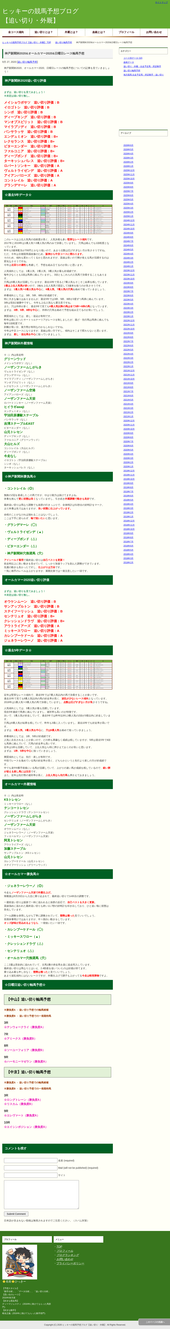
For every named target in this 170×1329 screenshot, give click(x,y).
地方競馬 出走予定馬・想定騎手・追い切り (143, 75)
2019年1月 (128, 516)
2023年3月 (128, 308)
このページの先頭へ (155, 1322)
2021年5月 (128, 400)
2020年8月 (128, 437)
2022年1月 (128, 366)
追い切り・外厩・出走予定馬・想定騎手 (142, 66)
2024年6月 (128, 245)
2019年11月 (129, 475)
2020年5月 (128, 450)
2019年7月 (128, 491)
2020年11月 (129, 425)
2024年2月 (128, 262)
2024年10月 (129, 229)
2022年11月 (129, 325)
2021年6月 (128, 395)
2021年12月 (129, 370)
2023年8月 (128, 287)
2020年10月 (129, 429)
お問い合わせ (154, 32)
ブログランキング (67, 1255)
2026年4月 (128, 153)
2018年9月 (128, 533)
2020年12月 (129, 420)
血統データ (128, 62)
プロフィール (126, 32)
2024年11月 (129, 224)
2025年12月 (129, 170)
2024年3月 (128, 258)
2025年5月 (128, 199)
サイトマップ (161, 2)
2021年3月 (128, 408)
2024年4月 (128, 254)
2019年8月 (128, 487)
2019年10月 (129, 479)
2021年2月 (128, 412)
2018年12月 (129, 521)
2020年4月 (128, 454)
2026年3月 (128, 158)
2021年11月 (129, 375)
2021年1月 (128, 416)
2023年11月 (129, 274)
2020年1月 (128, 466)
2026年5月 (128, 149)
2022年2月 (128, 362)
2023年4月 (128, 304)
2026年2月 (128, 162)
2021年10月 (129, 379)
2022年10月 (129, 329)
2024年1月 (128, 266)
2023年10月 (129, 279)
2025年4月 (128, 204)
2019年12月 (129, 471)
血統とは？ (98, 32)
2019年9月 (128, 483)
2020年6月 (128, 446)
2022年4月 (128, 354)
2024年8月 (128, 237)
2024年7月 (128, 241)
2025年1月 (128, 216)
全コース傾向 (16, 32)
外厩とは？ (71, 32)
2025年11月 (129, 174)
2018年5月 (128, 550)
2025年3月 (128, 208)
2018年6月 (128, 546)
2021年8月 (128, 387)
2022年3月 (128, 358)
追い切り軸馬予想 (27, 61)
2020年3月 (128, 458)
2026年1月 (128, 166)
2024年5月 (128, 249)
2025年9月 (128, 183)
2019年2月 (128, 512)
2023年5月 (128, 299)
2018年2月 (128, 562)
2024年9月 (128, 233)
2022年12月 (129, 320)
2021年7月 (128, 391)
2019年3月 (128, 508)
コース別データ (132, 58)
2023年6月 (128, 295)
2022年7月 (128, 341)
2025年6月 (128, 195)
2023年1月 (128, 316)
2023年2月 (128, 312)
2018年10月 (129, 529)
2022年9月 (128, 333)
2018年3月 (128, 558)
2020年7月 (128, 441)
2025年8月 (128, 187)
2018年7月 (128, 541)
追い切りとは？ (43, 32)
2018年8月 (128, 537)
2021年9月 (128, 383)
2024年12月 (129, 220)
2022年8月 (128, 337)
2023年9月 (128, 283)
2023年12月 (129, 270)
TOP (59, 1246)
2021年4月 (128, 404)
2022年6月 (128, 345)
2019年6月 (128, 496)
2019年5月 (128, 500)
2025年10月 (129, 178)
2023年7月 (128, 291)
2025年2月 (128, 212)
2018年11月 (129, 525)
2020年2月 (128, 462)
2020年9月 (128, 433)
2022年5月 (128, 350)
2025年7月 (128, 191)
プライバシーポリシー (70, 1263)
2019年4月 (128, 504)
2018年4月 (128, 554)
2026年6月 (128, 145)
